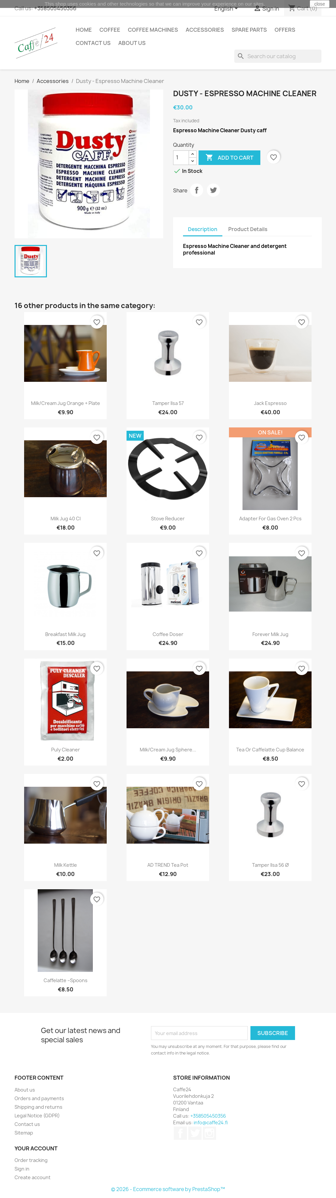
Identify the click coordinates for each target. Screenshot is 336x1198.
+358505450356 (55, 8)
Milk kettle (65, 865)
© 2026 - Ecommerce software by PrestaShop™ (168, 1189)
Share (196, 190)
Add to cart (229, 157)
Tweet (213, 190)
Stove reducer (168, 518)
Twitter (195, 1133)
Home (84, 29)
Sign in (22, 1169)
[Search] (277, 56)
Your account (36, 1148)
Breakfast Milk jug (65, 634)
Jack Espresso (270, 403)
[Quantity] (181, 157)
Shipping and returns (38, 1107)
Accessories (205, 29)
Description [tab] (202, 229)
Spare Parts (249, 29)
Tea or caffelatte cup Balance (270, 749)
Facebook (180, 1133)
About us (132, 43)
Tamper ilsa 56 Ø (270, 865)
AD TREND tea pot (167, 865)
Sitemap (24, 1133)
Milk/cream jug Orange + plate (65, 403)
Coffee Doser (168, 634)
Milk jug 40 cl (66, 518)
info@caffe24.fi (211, 1122)
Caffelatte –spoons (66, 980)
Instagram (209, 1133)
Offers (285, 29)
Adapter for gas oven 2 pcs (270, 518)
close (319, 4)
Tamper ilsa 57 (168, 403)
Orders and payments (39, 1098)
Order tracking (31, 1160)
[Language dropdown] (227, 9)
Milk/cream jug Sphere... (168, 749)
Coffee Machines (153, 29)
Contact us (93, 43)
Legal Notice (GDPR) (37, 1115)
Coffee (109, 29)
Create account (33, 1177)
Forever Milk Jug (270, 634)
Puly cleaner (65, 749)
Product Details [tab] (247, 229)
